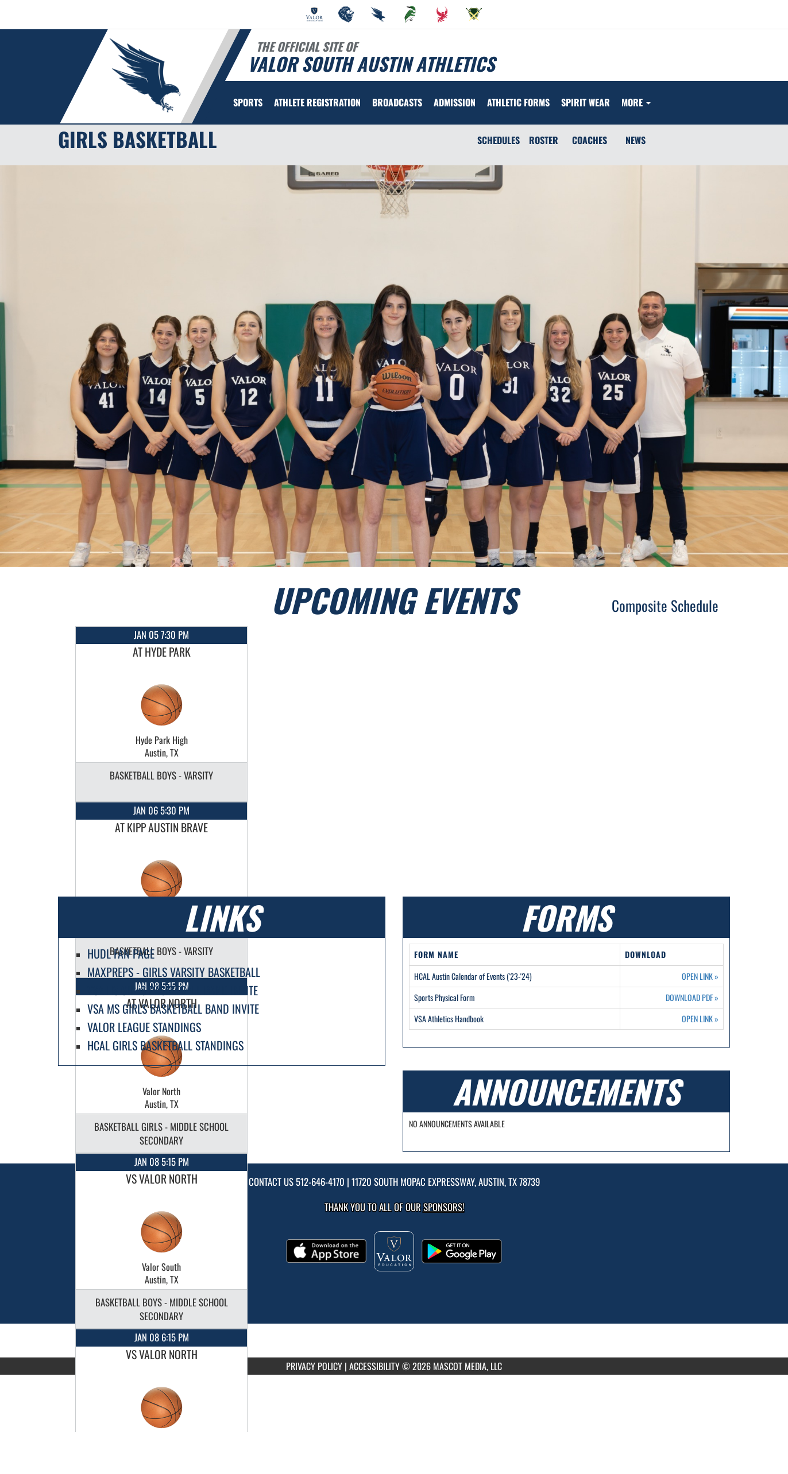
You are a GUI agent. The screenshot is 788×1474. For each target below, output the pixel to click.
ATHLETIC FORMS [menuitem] (518, 102)
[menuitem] (314, 14)
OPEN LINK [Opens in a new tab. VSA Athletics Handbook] (700, 1019)
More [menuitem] (636, 102)
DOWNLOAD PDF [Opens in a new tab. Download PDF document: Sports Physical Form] (692, 997)
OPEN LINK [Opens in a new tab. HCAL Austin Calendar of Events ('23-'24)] (700, 976)
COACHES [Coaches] (589, 140)
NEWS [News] (635, 140)
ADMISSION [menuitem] (455, 102)
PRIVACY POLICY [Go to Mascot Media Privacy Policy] (314, 1366)
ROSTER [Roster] (543, 140)
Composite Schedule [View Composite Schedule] (665, 605)
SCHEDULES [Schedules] (498, 140)
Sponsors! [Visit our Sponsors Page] (443, 1207)
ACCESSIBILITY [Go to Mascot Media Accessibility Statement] (374, 1366)
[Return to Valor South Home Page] (144, 75)
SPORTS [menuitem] (247, 102)
